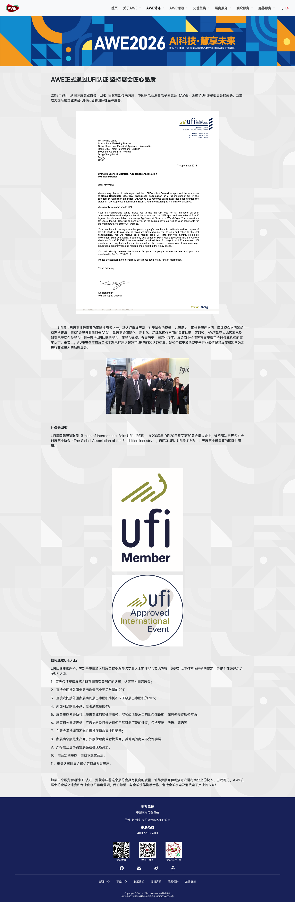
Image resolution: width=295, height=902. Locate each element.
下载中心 (121, 881)
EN (287, 8)
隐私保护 (173, 881)
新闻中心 (104, 881)
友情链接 (190, 881)
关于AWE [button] (130, 8)
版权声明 (156, 881)
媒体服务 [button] (265, 8)
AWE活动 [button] (177, 8)
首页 (114, 8)
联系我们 (139, 881)
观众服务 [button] (243, 8)
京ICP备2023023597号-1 (133, 896)
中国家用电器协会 (147, 812)
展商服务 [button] (222, 8)
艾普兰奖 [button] (200, 8)
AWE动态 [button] (154, 8)
